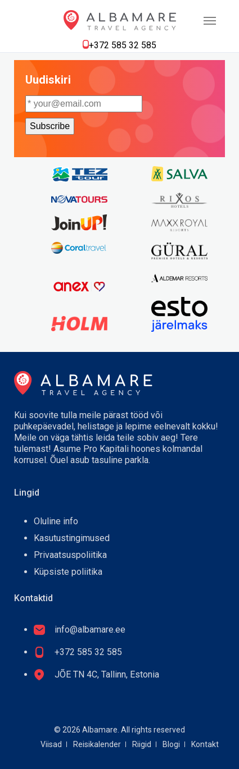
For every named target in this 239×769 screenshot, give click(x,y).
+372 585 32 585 (122, 45)
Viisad (51, 744)
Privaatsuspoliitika (70, 555)
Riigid (141, 744)
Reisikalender (97, 744)
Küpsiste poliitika (68, 571)
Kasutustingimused (72, 538)
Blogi (171, 744)
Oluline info (56, 521)
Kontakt (205, 744)
